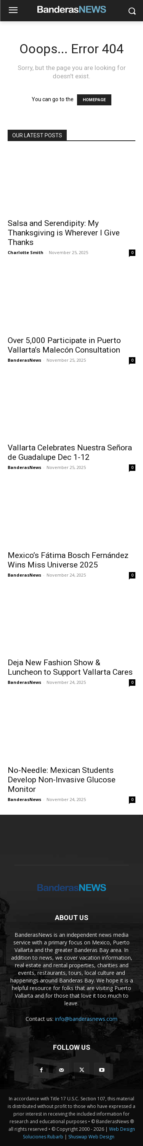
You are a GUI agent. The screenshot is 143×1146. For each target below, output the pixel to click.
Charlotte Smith (25, 252)
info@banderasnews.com (86, 1018)
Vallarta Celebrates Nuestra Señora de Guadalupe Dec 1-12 (70, 452)
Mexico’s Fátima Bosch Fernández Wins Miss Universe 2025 (68, 560)
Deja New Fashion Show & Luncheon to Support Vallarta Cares (70, 667)
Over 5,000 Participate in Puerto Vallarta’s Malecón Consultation (64, 345)
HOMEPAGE (94, 99)
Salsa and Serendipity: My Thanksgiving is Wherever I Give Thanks (64, 233)
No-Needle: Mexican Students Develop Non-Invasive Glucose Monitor (62, 780)
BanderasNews (24, 360)
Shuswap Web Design (91, 1136)
